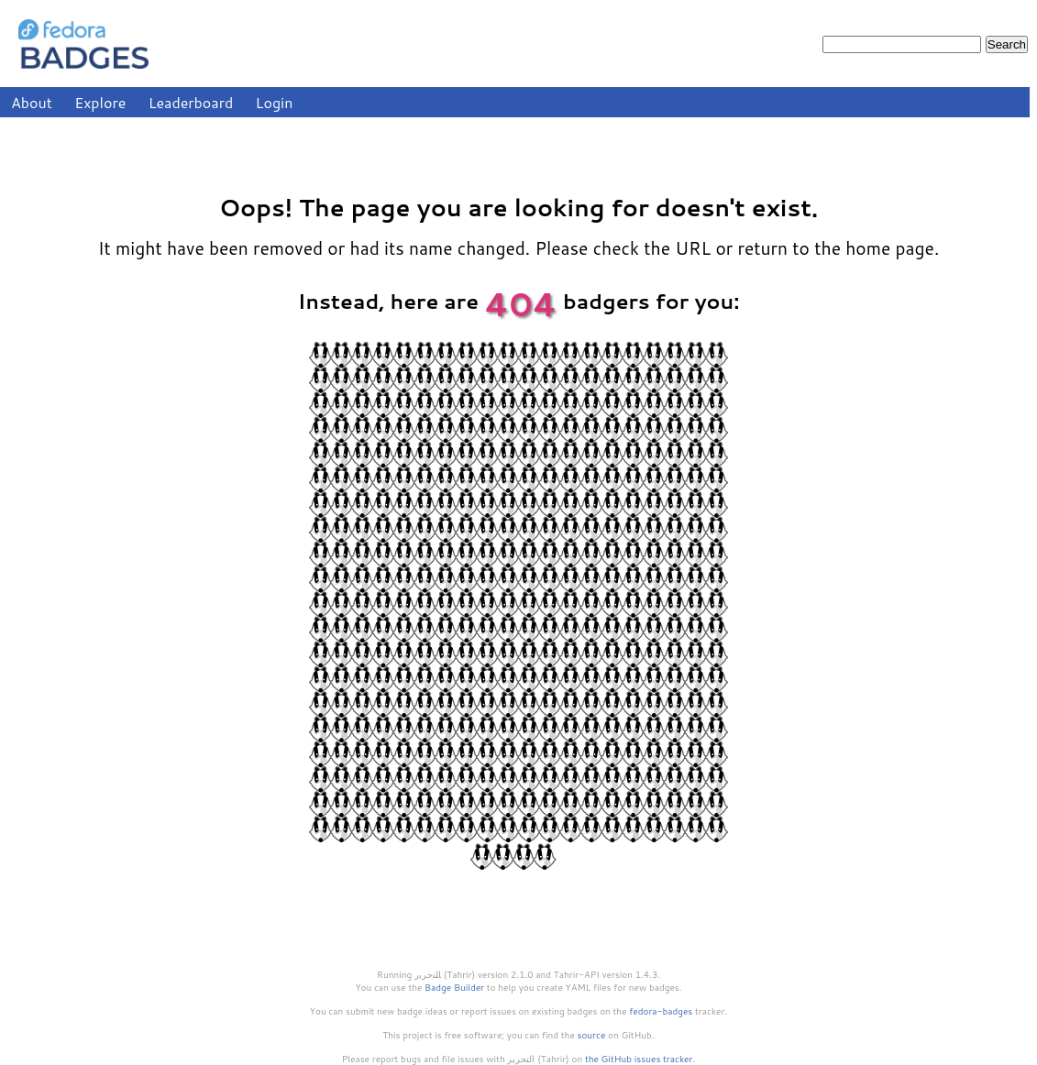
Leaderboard (191, 102)
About (31, 102)
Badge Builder (454, 987)
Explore (100, 102)
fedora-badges (660, 1011)
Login (274, 102)
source (592, 1034)
